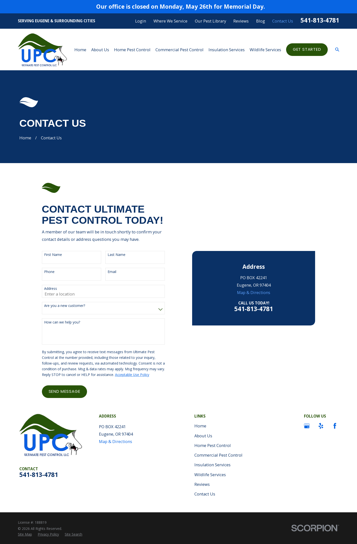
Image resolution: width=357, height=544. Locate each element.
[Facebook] (335, 426)
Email (112, 272)
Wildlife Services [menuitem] (265, 49)
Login (140, 21)
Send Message (64, 391)
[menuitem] (25, 534)
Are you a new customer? (64, 306)
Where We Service (170, 21)
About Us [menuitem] (100, 49)
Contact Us (282, 21)
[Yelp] (321, 426)
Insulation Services (212, 465)
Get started (307, 49)
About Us (203, 436)
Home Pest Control (212, 445)
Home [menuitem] (80, 49)
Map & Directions (253, 292)
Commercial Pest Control (218, 455)
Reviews (241, 21)
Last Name (116, 255)
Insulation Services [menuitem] (226, 49)
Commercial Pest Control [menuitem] (179, 49)
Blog (260, 21)
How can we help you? (62, 322)
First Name (53, 255)
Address (50, 289)
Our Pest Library (210, 21)
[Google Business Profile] (307, 426)
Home (200, 426)
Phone (49, 272)
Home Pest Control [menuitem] (132, 49)
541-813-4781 (319, 20)
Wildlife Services (210, 474)
